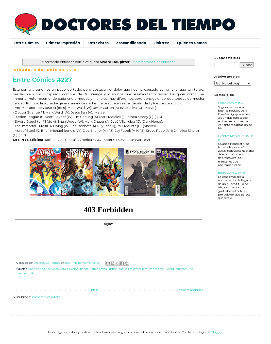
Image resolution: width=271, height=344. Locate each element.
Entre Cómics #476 (231, 103)
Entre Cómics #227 (42, 79)
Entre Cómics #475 (231, 172)
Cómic (64, 269)
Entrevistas (98, 43)
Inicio (94, 290)
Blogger (216, 332)
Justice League (117, 269)
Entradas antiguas (190, 290)
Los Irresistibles (137, 269)
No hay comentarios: (87, 262)
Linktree (161, 43)
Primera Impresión (63, 43)
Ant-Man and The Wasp (43, 269)
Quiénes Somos (192, 43)
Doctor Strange (78, 269)
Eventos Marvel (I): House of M (235, 137)
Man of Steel (157, 269)
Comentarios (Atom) (46, 297)
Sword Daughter (176, 269)
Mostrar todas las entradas (154, 62)
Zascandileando (131, 43)
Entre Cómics (26, 43)
